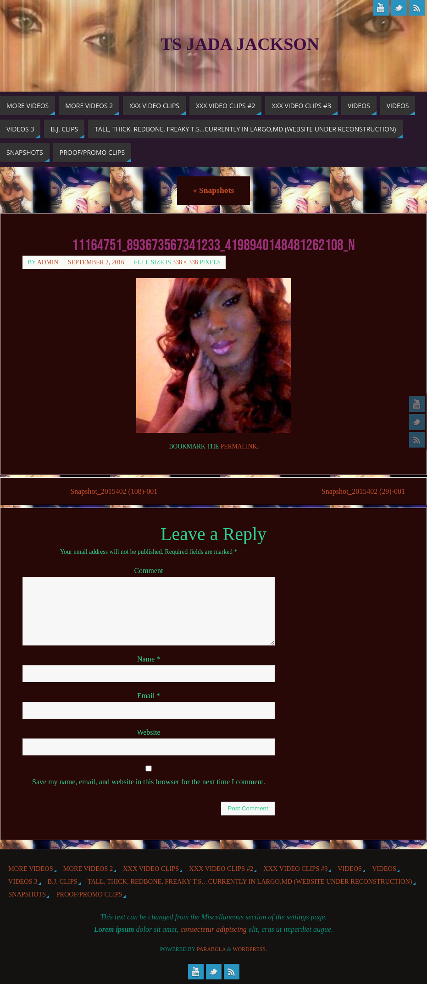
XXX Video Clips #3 (295, 868)
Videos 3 (23, 881)
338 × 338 (185, 262)
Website (148, 732)
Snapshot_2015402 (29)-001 (363, 491)
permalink (239, 446)
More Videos (30, 868)
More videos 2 (88, 868)
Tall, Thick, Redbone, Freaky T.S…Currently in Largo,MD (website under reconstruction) (250, 881)
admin (47, 262)
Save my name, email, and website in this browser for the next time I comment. (148, 782)
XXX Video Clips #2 (221, 868)
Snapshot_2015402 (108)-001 (114, 491)
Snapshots (213, 190)
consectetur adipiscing (213, 929)
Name (148, 659)
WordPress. (250, 949)
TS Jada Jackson (240, 44)
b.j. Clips (63, 881)
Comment (148, 570)
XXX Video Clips (151, 868)
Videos (350, 868)
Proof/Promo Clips (89, 894)
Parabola (211, 949)
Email (148, 696)
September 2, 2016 (96, 262)
